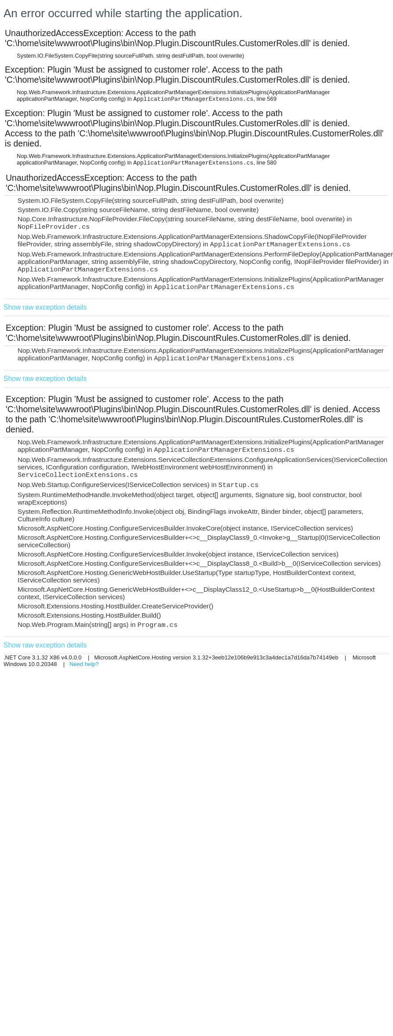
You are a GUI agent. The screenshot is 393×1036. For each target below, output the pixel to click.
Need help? (84, 664)
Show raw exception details (45, 307)
